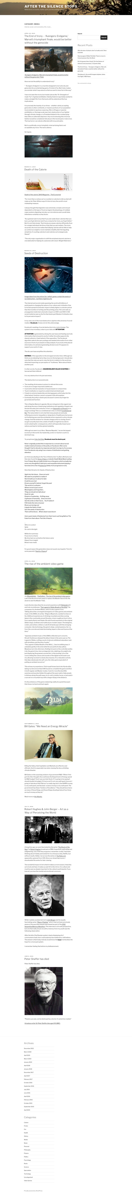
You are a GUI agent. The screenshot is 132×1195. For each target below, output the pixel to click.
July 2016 (27, 1089)
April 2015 (27, 1110)
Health (26, 1133)
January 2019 (28, 1062)
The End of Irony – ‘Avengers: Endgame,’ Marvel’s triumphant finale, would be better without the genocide (48, 39)
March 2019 (27, 1059)
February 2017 (28, 1079)
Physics (26, 1153)
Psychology (27, 1160)
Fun (25, 1129)
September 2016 (29, 1086)
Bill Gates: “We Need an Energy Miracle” (46, 726)
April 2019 (27, 1055)
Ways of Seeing (42, 922)
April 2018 (27, 1065)
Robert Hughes (35, 849)
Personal (26, 1146)
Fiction (26, 1126)
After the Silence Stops (51, 6)
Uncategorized (28, 1177)
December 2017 (29, 1072)
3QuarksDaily (31, 596)
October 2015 (28, 1103)
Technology (27, 1174)
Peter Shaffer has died (36, 959)
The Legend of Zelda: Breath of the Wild (54, 607)
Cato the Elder (39, 439)
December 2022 (29, 1048)
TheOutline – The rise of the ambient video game (53, 596)
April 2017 (27, 1076)
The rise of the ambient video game (43, 563)
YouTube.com (61, 856)
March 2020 (27, 1052)
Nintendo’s (65, 605)
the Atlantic (38, 796)
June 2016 (27, 1093)
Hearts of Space (40, 551)
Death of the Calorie (35, 169)
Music (26, 1143)
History (26, 1136)
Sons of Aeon (42, 459)
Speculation (27, 1170)
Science (26, 1167)
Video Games (28, 1180)
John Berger (51, 920)
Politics (26, 1156)
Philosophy (27, 1150)
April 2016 (27, 1096)
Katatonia (42, 465)
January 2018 (28, 1069)
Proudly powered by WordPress (33, 1191)
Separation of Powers (60, 408)
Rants (25, 1163)
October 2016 (28, 1082)
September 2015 (29, 1106)
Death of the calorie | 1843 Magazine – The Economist (43, 195)
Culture (26, 1122)
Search (80, 33)
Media (26, 1139)
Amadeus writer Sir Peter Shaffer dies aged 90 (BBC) (42, 1023)
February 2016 (28, 1099)
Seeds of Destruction (36, 253)
